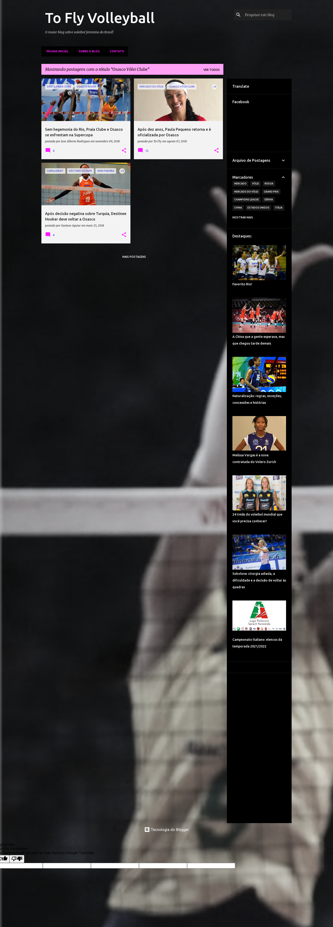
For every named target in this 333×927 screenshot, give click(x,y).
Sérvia (268, 199)
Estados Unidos (258, 207)
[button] (124, 151)
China (238, 207)
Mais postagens (134, 256)
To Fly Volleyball (100, 17)
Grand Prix (271, 191)
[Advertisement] (259, 748)
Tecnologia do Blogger (166, 829)
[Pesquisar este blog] (267, 14)
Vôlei (255, 183)
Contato (115, 51)
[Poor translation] (16, 859)
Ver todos (212, 69)
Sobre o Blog (87, 51)
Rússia (269, 183)
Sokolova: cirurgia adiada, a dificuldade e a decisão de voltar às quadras (259, 580)
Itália (278, 207)
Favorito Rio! (242, 284)
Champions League (246, 199)
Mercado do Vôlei (246, 191)
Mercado (240, 183)
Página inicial (56, 51)
